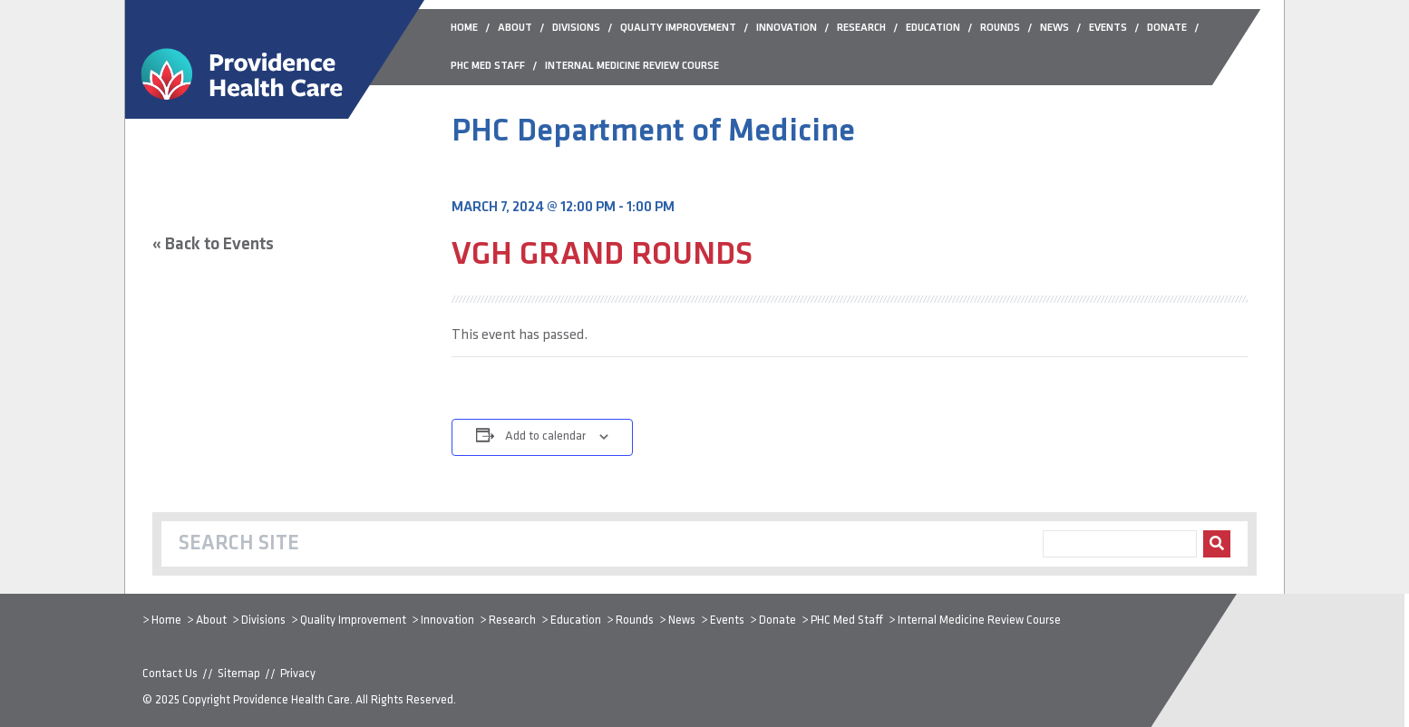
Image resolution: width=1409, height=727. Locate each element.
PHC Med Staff (847, 620)
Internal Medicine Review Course (979, 620)
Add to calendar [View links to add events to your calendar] (545, 436)
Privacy (298, 674)
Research (512, 620)
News (681, 620)
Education (575, 620)
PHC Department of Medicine (653, 132)
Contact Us (170, 674)
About (211, 620)
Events (727, 620)
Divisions (263, 620)
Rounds (635, 620)
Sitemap (239, 674)
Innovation (447, 620)
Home (166, 620)
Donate (777, 620)
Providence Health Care (291, 700)
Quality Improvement (353, 620)
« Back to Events (213, 245)
